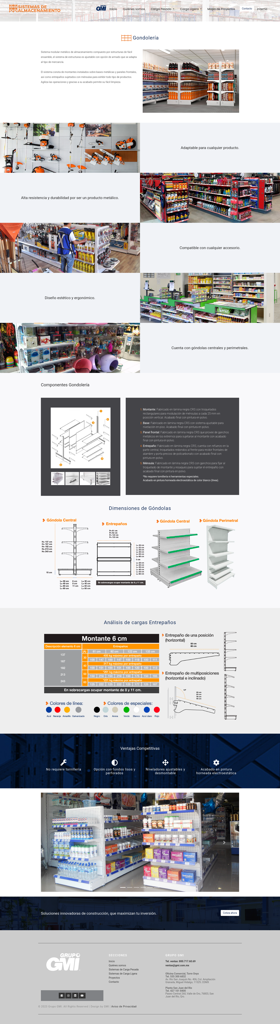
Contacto (247, 8)
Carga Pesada (161, 9)
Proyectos (114, 977)
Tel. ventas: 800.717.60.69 (181, 960)
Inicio (114, 9)
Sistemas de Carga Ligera (123, 973)
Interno (262, 9)
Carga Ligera (189, 9)
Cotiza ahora (230, 912)
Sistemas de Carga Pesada (124, 969)
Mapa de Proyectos (221, 9)
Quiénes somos (134, 9)
